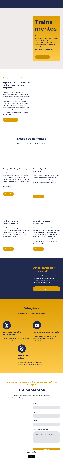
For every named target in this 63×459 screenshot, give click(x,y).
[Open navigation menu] (58, 3)
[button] (42, 57)
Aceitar (31, 456)
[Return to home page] (12, 4)
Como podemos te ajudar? (41, 429)
